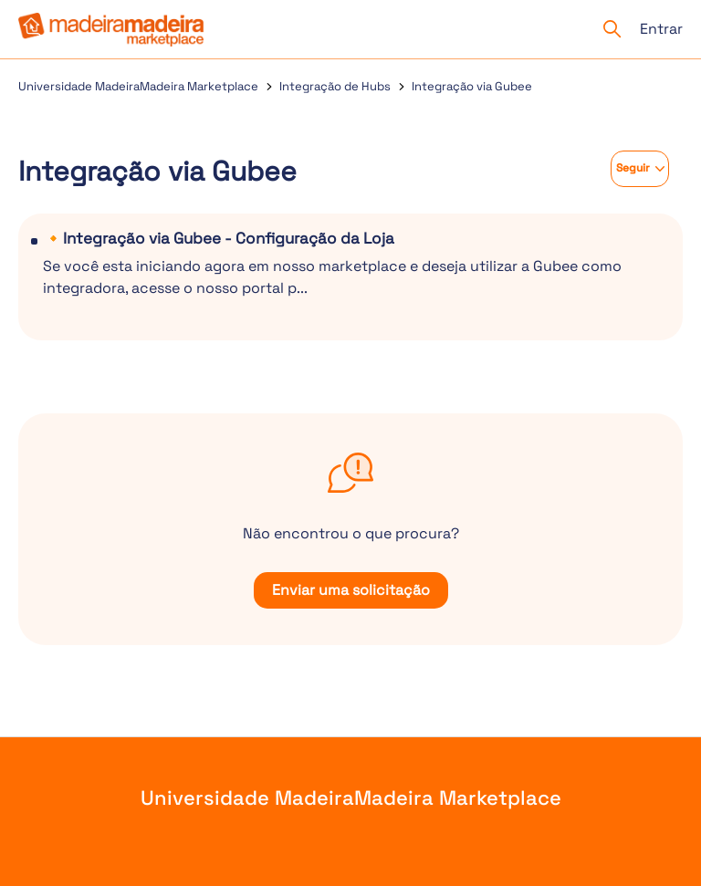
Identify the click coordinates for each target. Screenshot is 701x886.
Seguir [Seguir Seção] (633, 168)
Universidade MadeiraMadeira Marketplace (138, 86)
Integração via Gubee (472, 86)
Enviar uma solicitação (351, 589)
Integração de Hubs (335, 86)
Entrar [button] (661, 28)
